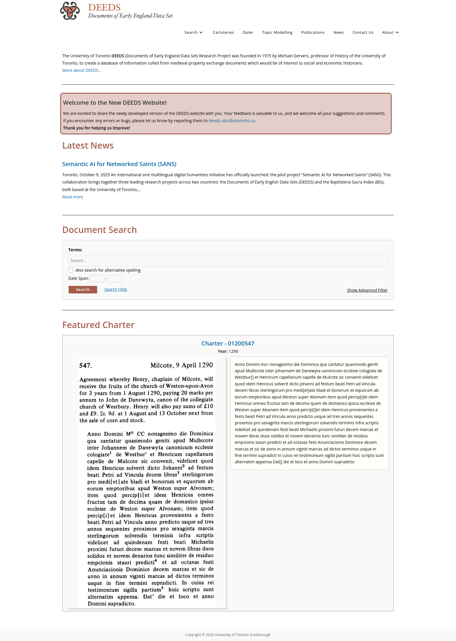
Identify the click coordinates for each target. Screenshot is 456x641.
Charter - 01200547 (228, 343)
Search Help (115, 289)
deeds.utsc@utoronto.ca (232, 120)
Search (83, 289)
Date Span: (78, 278)
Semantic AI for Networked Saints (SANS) (119, 164)
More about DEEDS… (81, 70)
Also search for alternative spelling (108, 270)
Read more (72, 197)
